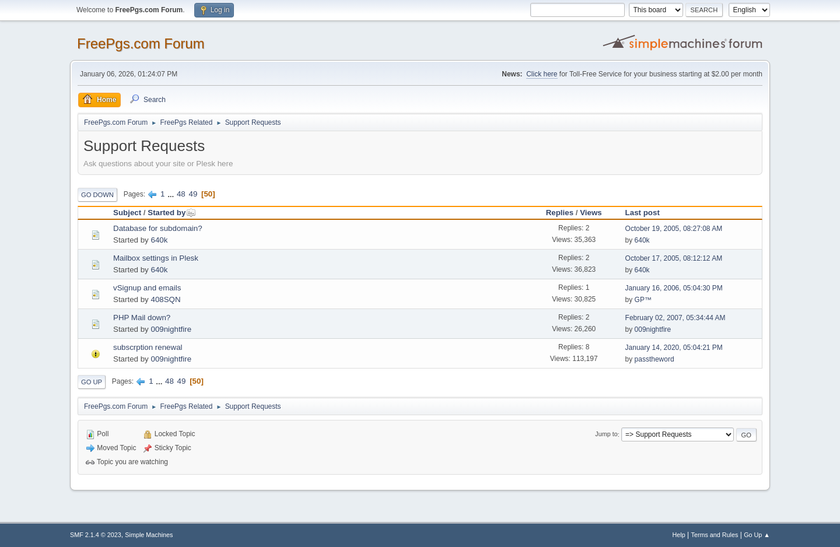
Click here (541, 74)
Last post (642, 212)
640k (158, 240)
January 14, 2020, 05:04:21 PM (674, 347)
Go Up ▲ (757, 534)
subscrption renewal (148, 347)
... (171, 194)
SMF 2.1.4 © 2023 (95, 534)
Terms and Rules (714, 534)
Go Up (91, 381)
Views (591, 212)
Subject (127, 212)
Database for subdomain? (157, 228)
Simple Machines (149, 534)
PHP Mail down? (141, 317)
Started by (172, 212)
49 (192, 194)
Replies (559, 212)
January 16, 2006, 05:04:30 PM (674, 288)
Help (679, 534)
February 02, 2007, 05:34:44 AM (675, 318)
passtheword (654, 359)
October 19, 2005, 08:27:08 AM (674, 229)
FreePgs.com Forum (141, 43)
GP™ (643, 300)
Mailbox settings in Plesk (155, 258)
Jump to (606, 434)
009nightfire (170, 329)
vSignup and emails (147, 287)
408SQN (165, 299)
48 (181, 194)
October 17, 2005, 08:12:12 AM (674, 258)
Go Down (97, 194)
